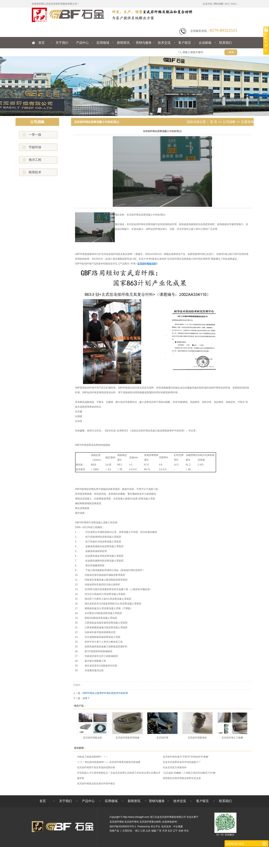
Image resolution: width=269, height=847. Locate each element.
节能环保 (35, 147)
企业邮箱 (205, 42)
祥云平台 (155, 826)
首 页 (213, 121)
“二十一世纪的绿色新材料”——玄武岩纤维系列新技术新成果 (109, 762)
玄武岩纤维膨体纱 (197, 737)
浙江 (137, 830)
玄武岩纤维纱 (117, 821)
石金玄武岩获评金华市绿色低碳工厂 (182, 762)
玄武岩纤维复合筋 (92, 737)
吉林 (180, 830)
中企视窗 (178, 826)
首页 (41, 42)
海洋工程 (35, 159)
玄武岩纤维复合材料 (150, 821)
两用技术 (35, 172)
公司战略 (229, 121)
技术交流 (164, 42)
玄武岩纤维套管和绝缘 (127, 737)
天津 (164, 830)
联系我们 (225, 42)
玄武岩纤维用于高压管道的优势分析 (96, 767)
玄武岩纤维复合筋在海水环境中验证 (96, 783)
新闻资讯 (123, 42)
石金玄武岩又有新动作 (175, 767)
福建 (153, 830)
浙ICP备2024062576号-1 (123, 826)
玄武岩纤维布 (131, 821)
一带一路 (35, 134)
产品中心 (82, 42)
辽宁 (175, 830)
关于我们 (62, 42)
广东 (159, 830)
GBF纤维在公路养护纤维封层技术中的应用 (105, 693)
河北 (186, 830)
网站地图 (218, 3)
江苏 (142, 830)
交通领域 (247, 121)
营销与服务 (144, 42)
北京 (170, 830)
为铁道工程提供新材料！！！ (92, 756)
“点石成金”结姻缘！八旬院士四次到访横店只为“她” (189, 772)
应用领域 (102, 42)
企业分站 (207, 3)
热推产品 (114, 830)
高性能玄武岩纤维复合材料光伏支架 (182, 778)
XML (233, 3)
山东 (148, 830)
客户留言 (184, 42)
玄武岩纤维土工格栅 (232, 737)
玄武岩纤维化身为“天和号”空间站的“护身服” (186, 756)
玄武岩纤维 (162, 737)
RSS (227, 3)
